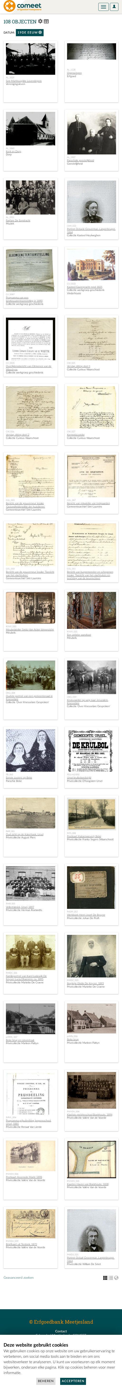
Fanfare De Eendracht (18, 220)
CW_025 (71, 363)
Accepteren (73, 1381)
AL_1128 (71, 70)
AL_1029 (10, 77)
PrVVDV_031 (73, 1181)
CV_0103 (71, 284)
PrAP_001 (10, 831)
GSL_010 (10, 569)
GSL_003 (10, 500)
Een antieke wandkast (79, 635)
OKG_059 (71, 697)
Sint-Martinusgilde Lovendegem (24, 81)
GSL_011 (71, 569)
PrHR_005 (10, 903)
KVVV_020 (11, 626)
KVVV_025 (72, 631)
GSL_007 (71, 500)
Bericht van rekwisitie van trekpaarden (88, 503)
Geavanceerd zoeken (19, 1277)
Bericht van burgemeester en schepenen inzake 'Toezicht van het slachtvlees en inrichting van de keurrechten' (90, 575)
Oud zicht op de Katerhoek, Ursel (24, 834)
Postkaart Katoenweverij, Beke (84, 836)
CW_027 (71, 431)
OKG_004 (10, 693)
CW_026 (10, 431)
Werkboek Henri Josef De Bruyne (86, 915)
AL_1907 (71, 157)
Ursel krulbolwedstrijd (79, 777)
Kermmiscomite (76, 434)
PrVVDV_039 (12, 1241)
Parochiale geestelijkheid (80, 160)
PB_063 (9, 774)
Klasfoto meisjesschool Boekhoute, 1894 (89, 1114)
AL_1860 (10, 148)
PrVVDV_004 (73, 1111)
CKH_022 (71, 226)
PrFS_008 (71, 833)
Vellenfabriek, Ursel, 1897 (20, 907)
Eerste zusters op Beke (19, 777)
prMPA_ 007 (11, 1037)
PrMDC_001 (11, 973)
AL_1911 (10, 217)
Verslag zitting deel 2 (17, 434)
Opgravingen (74, 73)
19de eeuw (30, 32)
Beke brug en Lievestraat (20, 1040)
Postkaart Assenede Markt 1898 (24, 1177)
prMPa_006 (72, 1036)
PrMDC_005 (72, 980)
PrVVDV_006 (12, 1174)
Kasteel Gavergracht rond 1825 (84, 287)
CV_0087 (10, 294)
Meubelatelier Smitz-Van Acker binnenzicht (30, 629)
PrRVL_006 (11, 1117)
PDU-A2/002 (73, 774)
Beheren (46, 1381)
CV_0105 (10, 363)
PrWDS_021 (72, 1254)
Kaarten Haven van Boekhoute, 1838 (87, 1184)
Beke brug (73, 1039)
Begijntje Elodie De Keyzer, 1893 (85, 983)
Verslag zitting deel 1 (78, 366)
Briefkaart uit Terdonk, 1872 (21, 1244)
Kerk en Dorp (13, 151)
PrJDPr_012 (72, 911)
